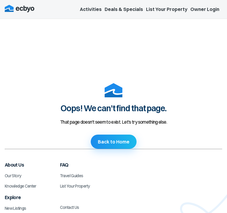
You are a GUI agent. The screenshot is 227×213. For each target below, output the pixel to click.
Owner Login (204, 9)
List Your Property (166, 9)
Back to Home (113, 142)
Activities (91, 9)
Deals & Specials (124, 9)
